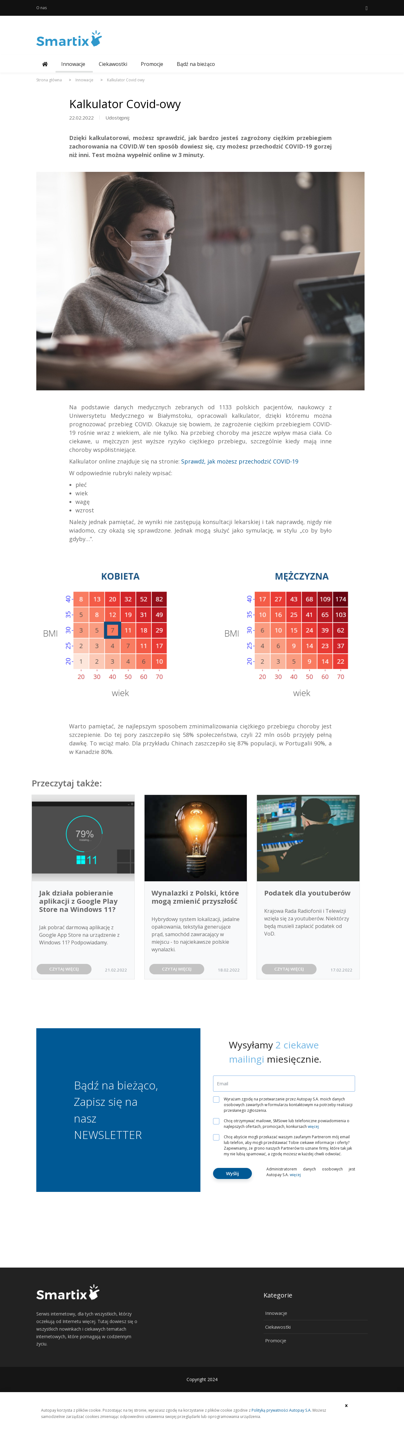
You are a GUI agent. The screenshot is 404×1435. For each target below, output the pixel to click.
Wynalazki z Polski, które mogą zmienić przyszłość (195, 897)
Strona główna (49, 80)
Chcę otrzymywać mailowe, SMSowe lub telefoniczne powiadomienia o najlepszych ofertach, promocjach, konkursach (283, 1123)
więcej (313, 1126)
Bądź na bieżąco (196, 64)
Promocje (152, 64)
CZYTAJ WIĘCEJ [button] (64, 969)
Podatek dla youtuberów (307, 892)
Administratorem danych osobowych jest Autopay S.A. (310, 1171)
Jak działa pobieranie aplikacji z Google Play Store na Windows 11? (78, 901)
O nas (41, 7)
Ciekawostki (113, 64)
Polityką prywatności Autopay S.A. (282, 1410)
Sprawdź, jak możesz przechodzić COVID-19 (239, 461)
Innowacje (73, 64)
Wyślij (232, 1173)
